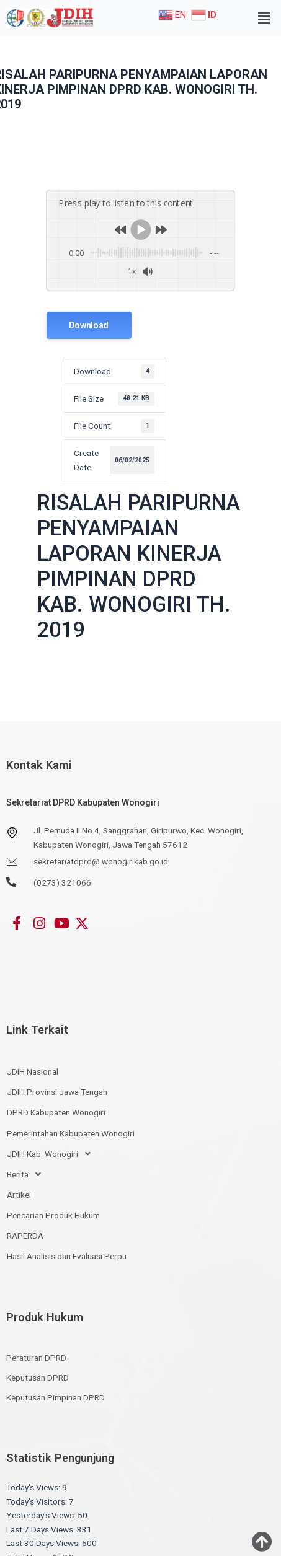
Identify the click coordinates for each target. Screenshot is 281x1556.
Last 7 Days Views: (41, 1529)
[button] (264, 18)
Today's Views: (34, 1487)
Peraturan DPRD (36, 1358)
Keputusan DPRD (37, 1377)
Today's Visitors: (37, 1501)
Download (89, 325)
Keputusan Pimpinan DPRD (55, 1397)
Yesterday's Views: (42, 1515)
